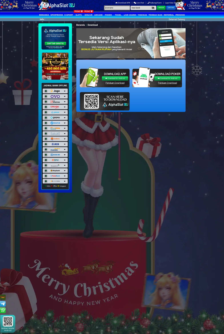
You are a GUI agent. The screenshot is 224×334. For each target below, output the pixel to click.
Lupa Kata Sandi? (172, 3)
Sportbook (56, 15)
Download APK (123, 3)
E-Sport (68, 15)
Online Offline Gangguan (55, 186)
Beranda (44, 15)
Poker (108, 15)
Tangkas (142, 15)
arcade (98, 15)
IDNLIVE (89, 15)
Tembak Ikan (155, 15)
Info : (42, 19)
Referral (169, 15)
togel (118, 15)
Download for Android (115, 78)
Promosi (180, 15)
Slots (79, 15)
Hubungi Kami (155, 3)
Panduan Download (115, 83)
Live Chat (139, 3)
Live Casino (130, 15)
